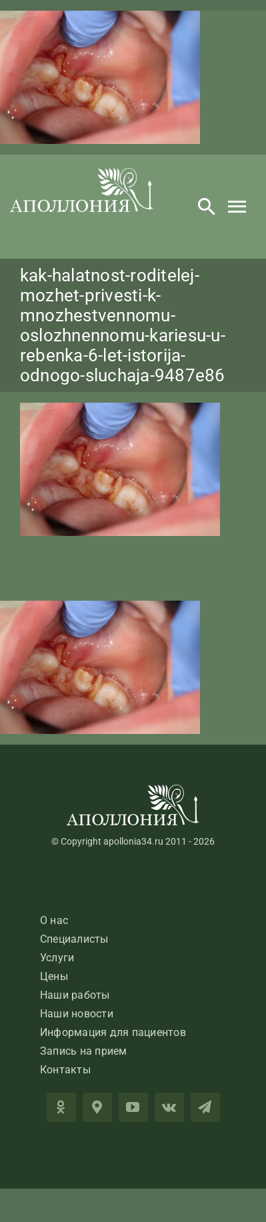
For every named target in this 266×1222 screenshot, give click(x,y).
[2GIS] (97, 1107)
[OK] (61, 1107)
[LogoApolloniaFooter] (133, 789)
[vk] (169, 1107)
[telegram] (205, 1107)
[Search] (207, 206)
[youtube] (133, 1107)
